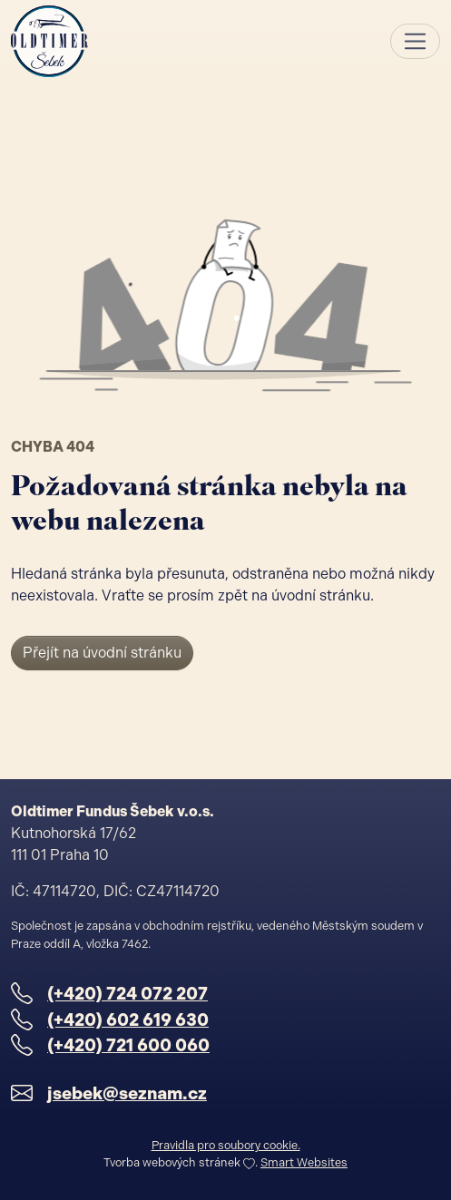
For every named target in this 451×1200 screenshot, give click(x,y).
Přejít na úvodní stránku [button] (102, 652)
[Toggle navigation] (415, 41)
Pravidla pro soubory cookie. (226, 1145)
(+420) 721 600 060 (128, 1045)
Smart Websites (304, 1162)
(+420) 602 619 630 (128, 1020)
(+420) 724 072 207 (127, 993)
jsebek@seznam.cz (127, 1093)
